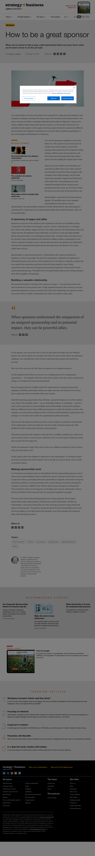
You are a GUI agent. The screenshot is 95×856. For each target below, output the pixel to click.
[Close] (74, 88)
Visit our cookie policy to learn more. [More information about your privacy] (61, 93)
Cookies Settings (28, 98)
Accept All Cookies (67, 98)
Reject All (53, 98)
